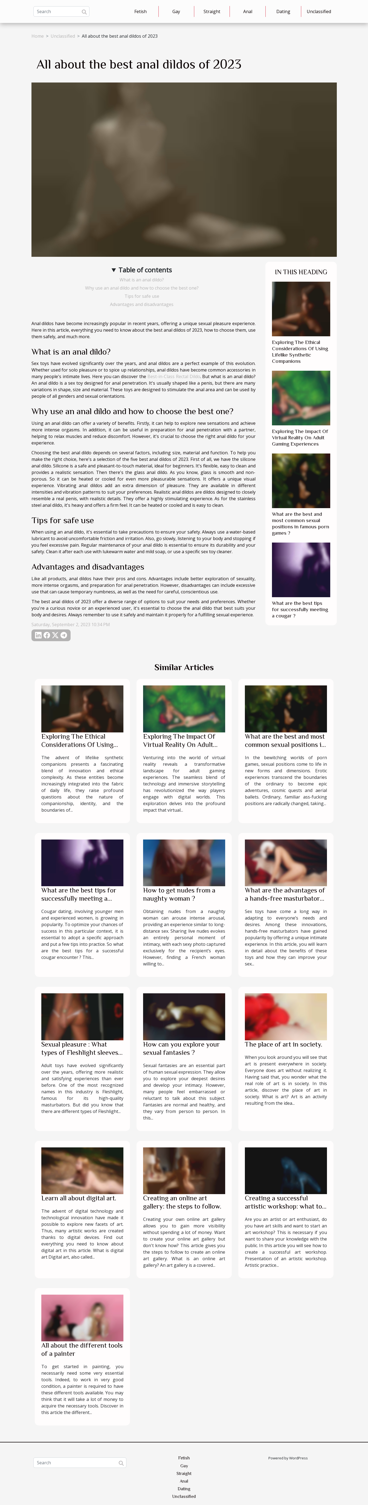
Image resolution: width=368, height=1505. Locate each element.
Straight (212, 11)
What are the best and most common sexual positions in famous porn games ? (285, 744)
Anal (247, 11)
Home (37, 36)
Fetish (140, 11)
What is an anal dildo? (142, 280)
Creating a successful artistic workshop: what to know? (283, 1206)
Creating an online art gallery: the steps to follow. (182, 1202)
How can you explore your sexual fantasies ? (181, 1048)
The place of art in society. (283, 1044)
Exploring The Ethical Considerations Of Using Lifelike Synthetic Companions (77, 748)
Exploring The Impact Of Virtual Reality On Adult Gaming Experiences (300, 437)
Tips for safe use (141, 296)
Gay (176, 11)
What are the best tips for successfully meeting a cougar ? (300, 609)
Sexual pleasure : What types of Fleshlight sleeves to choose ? (79, 1052)
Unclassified (319, 11)
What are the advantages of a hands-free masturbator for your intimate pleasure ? (285, 898)
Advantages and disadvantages (141, 304)
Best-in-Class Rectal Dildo (173, 376)
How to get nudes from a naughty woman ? (179, 894)
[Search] (61, 11)
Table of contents (145, 269)
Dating (283, 11)
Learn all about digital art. (78, 1198)
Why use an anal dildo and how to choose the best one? (142, 288)
